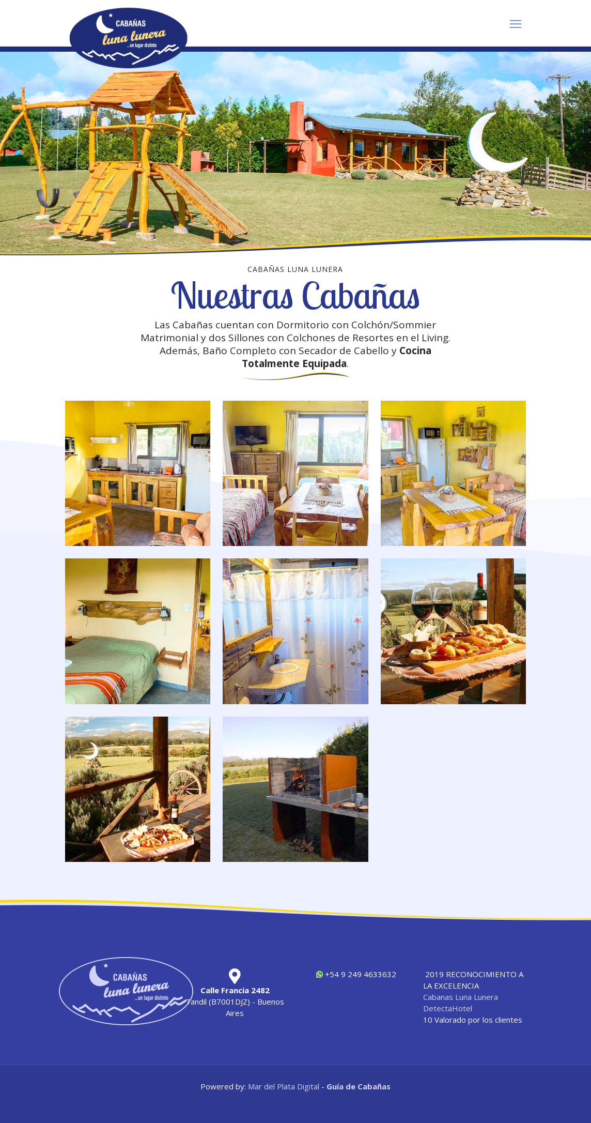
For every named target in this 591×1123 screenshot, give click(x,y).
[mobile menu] (515, 23)
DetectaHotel (447, 1008)
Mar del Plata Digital (283, 1086)
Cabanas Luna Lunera (460, 997)
